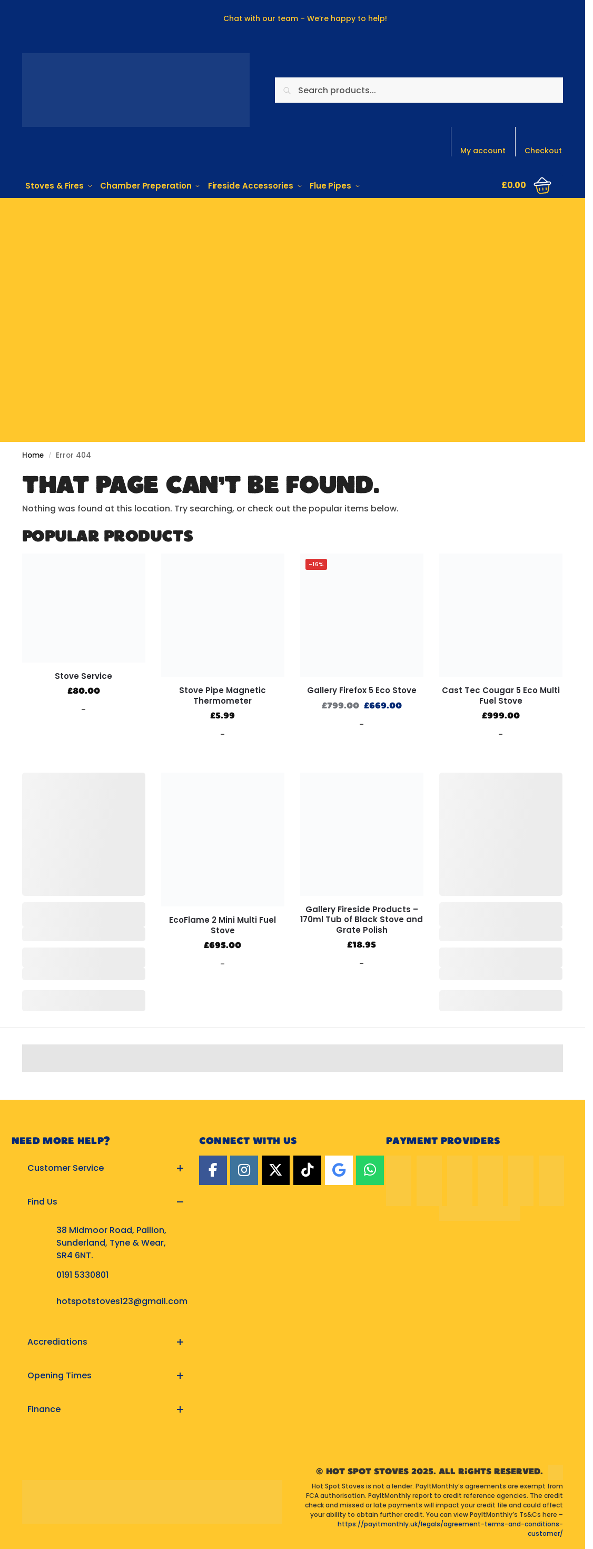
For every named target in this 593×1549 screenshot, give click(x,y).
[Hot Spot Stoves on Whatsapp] (370, 1169)
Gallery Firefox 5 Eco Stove (362, 689)
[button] (105, 1167)
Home (33, 454)
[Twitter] (276, 1169)
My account (483, 150)
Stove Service (83, 674)
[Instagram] (244, 1169)
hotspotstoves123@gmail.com (121, 1300)
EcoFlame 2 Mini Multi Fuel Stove (222, 924)
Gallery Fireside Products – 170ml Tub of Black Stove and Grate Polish (361, 918)
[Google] (339, 1169)
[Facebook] (213, 1169)
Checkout (543, 150)
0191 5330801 (82, 1274)
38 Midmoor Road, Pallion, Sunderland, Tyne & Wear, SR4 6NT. (111, 1241)
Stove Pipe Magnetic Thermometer (222, 694)
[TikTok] (307, 1169)
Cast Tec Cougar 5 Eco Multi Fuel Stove (501, 694)
